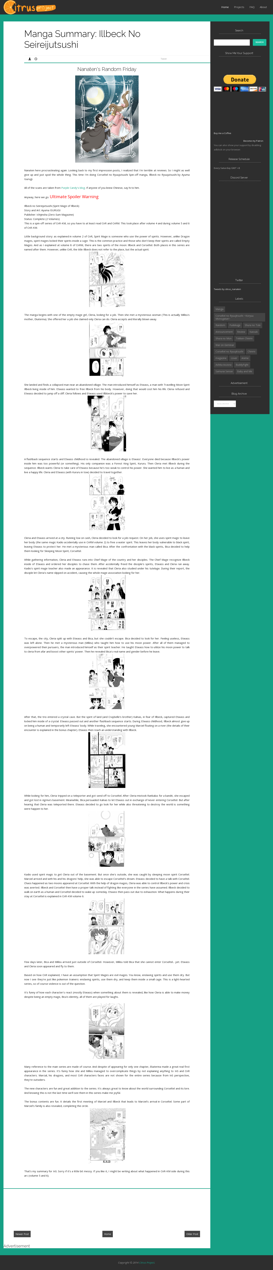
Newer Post (22, 1234)
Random (220, 325)
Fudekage (234, 325)
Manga (219, 309)
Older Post (192, 1234)
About (263, 7)
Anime (245, 358)
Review (241, 331)
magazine (221, 358)
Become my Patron (253, 140)
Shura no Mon (224, 338)
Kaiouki (253, 331)
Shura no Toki (252, 325)
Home (225, 7)
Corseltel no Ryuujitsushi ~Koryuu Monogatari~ (235, 317)
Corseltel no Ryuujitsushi (229, 351)
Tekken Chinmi (244, 338)
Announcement (224, 331)
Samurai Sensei (224, 371)
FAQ (252, 7)
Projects (239, 7)
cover (234, 358)
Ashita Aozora (223, 364)
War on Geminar (225, 345)
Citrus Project (146, 1262)
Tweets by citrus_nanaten (227, 289)
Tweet (164, 58)
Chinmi (251, 351)
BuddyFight (242, 364)
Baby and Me (244, 371)
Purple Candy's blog (73, 187)
